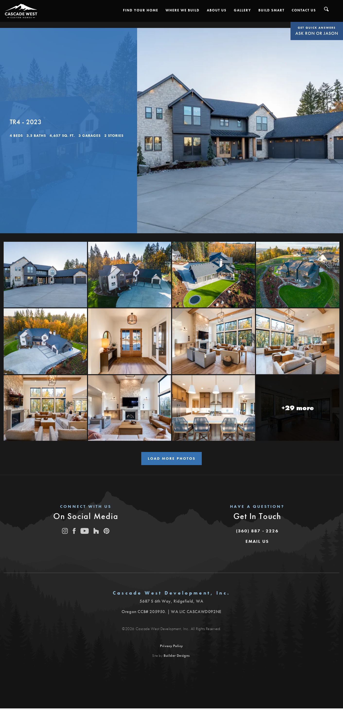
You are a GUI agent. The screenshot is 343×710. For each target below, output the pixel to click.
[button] (140, 10)
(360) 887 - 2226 (257, 532)
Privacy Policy (171, 647)
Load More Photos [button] (171, 459)
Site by (171, 657)
